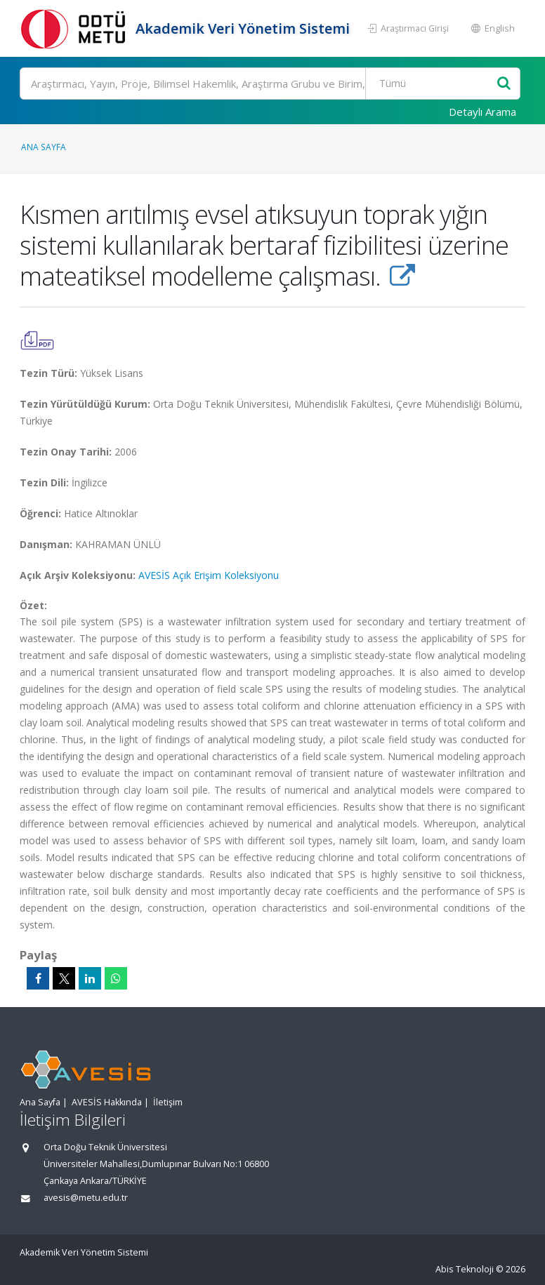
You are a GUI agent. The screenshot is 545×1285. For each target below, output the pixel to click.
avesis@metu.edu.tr (86, 1198)
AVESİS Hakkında (107, 1102)
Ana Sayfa (43, 146)
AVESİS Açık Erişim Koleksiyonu (208, 575)
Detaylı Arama (482, 112)
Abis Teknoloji (464, 1269)
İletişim (168, 1102)
